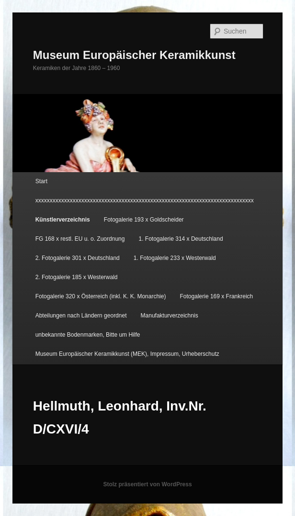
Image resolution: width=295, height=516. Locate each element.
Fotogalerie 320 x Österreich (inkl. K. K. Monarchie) (100, 296)
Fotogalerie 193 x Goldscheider (144, 219)
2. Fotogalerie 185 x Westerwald (76, 277)
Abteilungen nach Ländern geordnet (81, 315)
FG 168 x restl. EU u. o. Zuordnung (80, 238)
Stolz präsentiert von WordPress (147, 484)
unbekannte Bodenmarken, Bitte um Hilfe (87, 334)
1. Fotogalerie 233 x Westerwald (175, 258)
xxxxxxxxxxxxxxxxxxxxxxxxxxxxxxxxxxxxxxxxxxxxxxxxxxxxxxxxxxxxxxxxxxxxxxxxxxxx (144, 200)
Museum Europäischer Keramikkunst (134, 54)
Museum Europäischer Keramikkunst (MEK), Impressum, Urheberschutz (127, 354)
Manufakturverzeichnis (169, 315)
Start (41, 181)
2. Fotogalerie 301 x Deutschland (77, 258)
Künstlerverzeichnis (62, 219)
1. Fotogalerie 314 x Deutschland (181, 238)
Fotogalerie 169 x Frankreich (216, 296)
